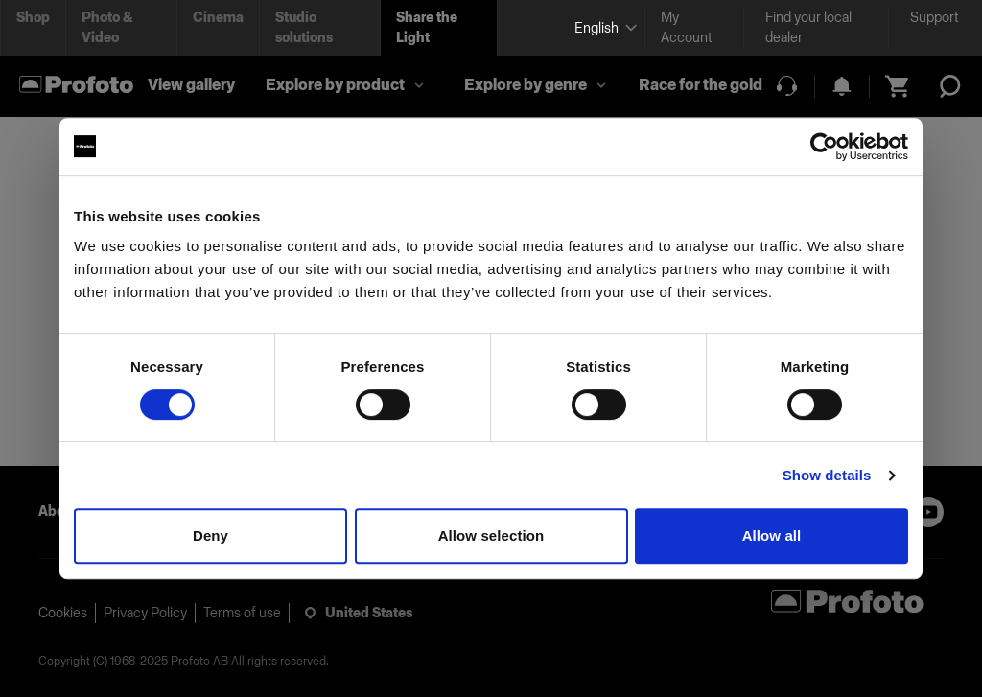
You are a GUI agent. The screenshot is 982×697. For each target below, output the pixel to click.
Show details (827, 475)
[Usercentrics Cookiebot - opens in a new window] (824, 146)
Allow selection (491, 535)
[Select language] (601, 28)
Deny (210, 535)
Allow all (772, 535)
